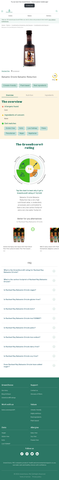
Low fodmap (32, 128)
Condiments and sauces (41, 25)
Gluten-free (5, 436)
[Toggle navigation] (3, 11)
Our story (5, 390)
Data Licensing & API (8, 410)
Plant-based (24, 86)
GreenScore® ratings (9, 398)
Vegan (21, 133)
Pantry (8, 25)
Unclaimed (16, 71)
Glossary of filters (36, 394)
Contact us (34, 390)
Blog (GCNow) (6, 394)
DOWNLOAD (29, 6)
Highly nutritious (36, 413)
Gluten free (10, 128)
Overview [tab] (10, 95)
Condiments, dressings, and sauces (22, 25)
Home (3, 25)
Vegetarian (32, 133)
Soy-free (33, 436)
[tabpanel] (29, 117)
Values (29, 16)
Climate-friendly (9, 86)
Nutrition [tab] (29, 95)
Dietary (48, 16)
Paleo (43, 128)
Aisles (10, 16)
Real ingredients (40, 86)
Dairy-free (34, 433)
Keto (21, 128)
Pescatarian (10, 133)
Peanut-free (35, 440)
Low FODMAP (6, 444)
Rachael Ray (6, 71)
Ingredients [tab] (49, 95)
